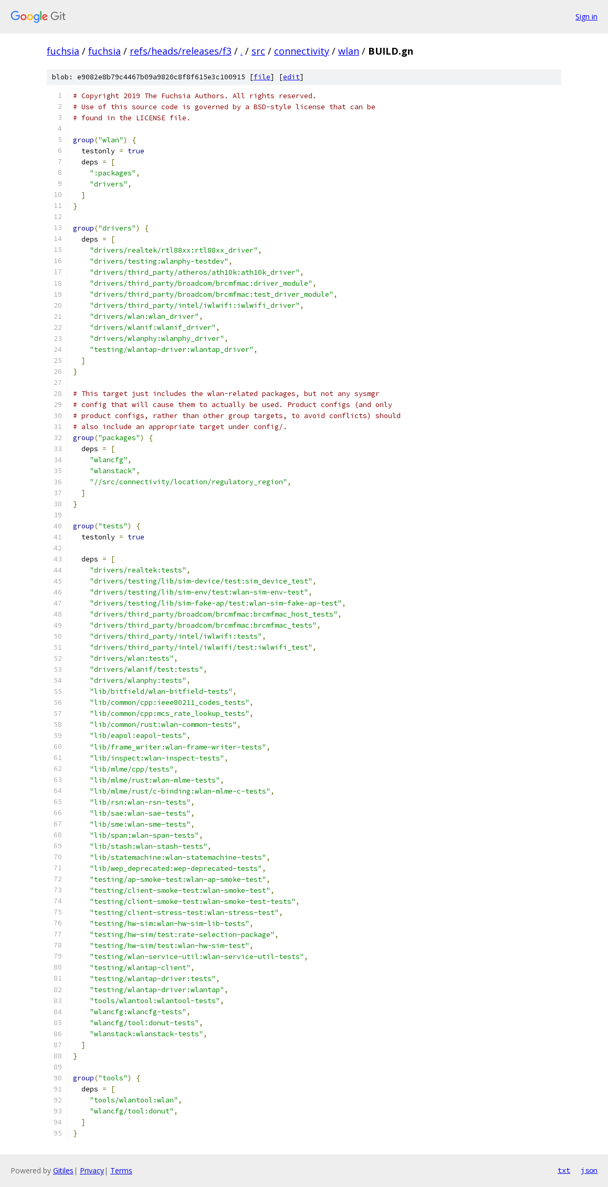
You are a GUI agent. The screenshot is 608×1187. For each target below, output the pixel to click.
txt (564, 1170)
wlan (348, 51)
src (258, 51)
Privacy (92, 1170)
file (262, 76)
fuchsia (63, 51)
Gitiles (63, 1170)
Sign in (586, 17)
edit (291, 76)
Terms (121, 1170)
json (589, 1170)
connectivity (301, 51)
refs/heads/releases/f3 (181, 51)
